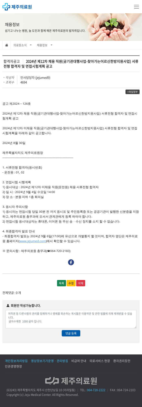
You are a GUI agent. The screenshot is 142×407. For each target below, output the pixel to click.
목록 (61, 283)
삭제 (80, 283)
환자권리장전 (121, 361)
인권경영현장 (13, 366)
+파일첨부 (132, 92)
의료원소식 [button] (20, 45)
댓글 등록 (71, 333)
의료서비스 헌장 (99, 361)
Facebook (71, 262)
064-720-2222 (96, 390)
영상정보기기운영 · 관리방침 (49, 361)
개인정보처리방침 (16, 361)
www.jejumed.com (32, 241)
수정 (71, 283)
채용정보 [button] (42, 45)
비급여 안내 (78, 361)
